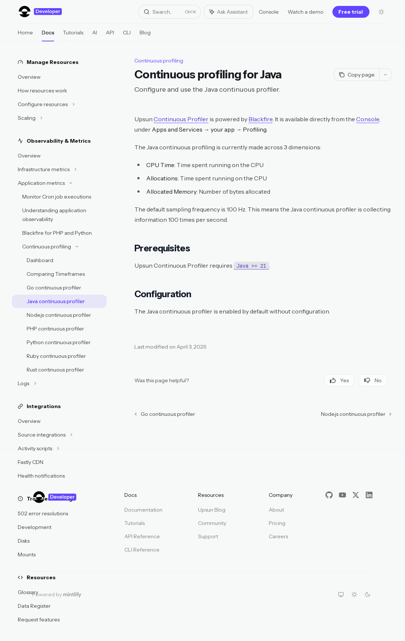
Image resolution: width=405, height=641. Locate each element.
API (110, 35)
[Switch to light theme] (354, 594)
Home (25, 35)
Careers (278, 536)
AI (94, 35)
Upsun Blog (211, 509)
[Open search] (169, 11)
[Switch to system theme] (341, 594)
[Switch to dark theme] (367, 594)
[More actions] (385, 74)
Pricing (277, 523)
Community (212, 523)
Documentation (143, 509)
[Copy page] (356, 74)
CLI (127, 35)
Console (269, 12)
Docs (48, 35)
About (276, 509)
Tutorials (73, 35)
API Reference (142, 536)
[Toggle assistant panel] (228, 11)
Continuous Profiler (181, 119)
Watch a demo (306, 12)
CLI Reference (142, 549)
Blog (145, 35)
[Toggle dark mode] (381, 12)
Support (208, 536)
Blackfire (260, 119)
